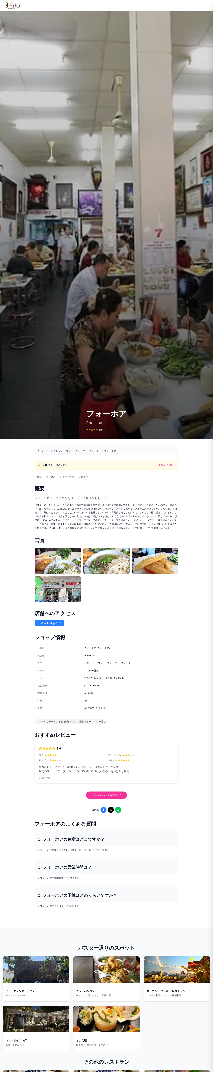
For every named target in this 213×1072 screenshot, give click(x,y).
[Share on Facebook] (103, 810)
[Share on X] (111, 810)
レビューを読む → (167, 465)
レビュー (83, 476)
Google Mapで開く (49, 623)
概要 (39, 476)
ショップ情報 (67, 476)
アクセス (50, 476)
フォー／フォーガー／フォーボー (83, 451)
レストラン (57, 451)
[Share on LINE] (118, 810)
